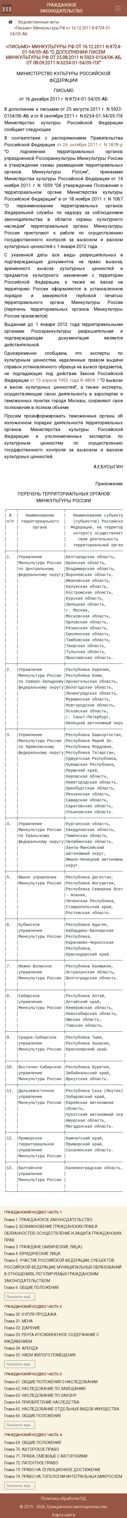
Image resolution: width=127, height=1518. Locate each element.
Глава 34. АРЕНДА (21, 1348)
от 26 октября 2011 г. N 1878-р (90, 144)
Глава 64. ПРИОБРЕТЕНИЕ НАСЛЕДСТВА (41, 1402)
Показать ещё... (20, 1297)
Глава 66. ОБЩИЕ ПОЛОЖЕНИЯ (32, 1415)
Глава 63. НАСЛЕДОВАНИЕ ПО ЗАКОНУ (40, 1395)
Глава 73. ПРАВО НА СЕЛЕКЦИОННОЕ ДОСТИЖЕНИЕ (52, 1469)
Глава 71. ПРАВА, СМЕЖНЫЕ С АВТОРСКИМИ (45, 1456)
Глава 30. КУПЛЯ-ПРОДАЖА (30, 1314)
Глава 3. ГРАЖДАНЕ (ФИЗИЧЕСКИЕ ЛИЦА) (43, 1247)
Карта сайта (63, 1515)
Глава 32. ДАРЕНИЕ (22, 1328)
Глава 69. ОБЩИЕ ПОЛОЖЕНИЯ (32, 1442)
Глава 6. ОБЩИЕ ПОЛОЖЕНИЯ (31, 1287)
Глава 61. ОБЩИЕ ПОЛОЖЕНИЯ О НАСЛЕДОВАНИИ (51, 1382)
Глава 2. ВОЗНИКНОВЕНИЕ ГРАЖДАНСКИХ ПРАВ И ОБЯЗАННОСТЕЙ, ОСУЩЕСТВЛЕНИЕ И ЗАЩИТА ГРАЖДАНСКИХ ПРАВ (63, 1233)
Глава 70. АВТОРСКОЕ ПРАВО (31, 1449)
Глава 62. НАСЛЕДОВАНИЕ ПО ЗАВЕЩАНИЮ (45, 1388)
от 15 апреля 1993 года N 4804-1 (64, 380)
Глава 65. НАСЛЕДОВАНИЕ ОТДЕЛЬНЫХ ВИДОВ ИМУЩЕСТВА (61, 1409)
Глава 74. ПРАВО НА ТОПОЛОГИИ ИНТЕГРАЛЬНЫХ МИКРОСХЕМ (63, 1476)
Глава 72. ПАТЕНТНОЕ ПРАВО (31, 1463)
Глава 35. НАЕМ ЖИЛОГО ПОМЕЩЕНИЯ (40, 1355)
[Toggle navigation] (118, 8)
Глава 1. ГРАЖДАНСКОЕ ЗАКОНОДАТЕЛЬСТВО (48, 1219)
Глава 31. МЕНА (18, 1321)
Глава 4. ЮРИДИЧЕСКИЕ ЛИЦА (32, 1253)
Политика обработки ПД (63, 1498)
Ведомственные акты (38, 22)
